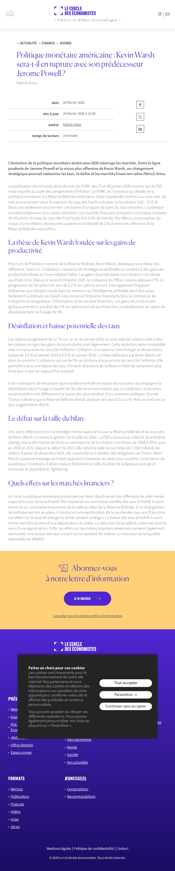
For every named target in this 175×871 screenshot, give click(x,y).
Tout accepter (125, 683)
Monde (72, 747)
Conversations (77, 789)
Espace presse (21, 752)
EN (167, 14)
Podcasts (17, 804)
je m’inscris (82, 598)
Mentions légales (59, 848)
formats (16, 778)
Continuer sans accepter (125, 706)
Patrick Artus (72, 125)
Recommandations (81, 796)
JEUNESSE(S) (75, 778)
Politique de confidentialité (94, 848)
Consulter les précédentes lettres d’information (87, 616)
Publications (20, 796)
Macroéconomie (79, 739)
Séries (15, 826)
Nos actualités (77, 762)
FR (159, 14)
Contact (122, 848)
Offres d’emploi (22, 745)
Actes (15, 819)
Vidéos (15, 811)
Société (72, 754)
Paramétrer (123, 694)
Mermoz (17, 789)
